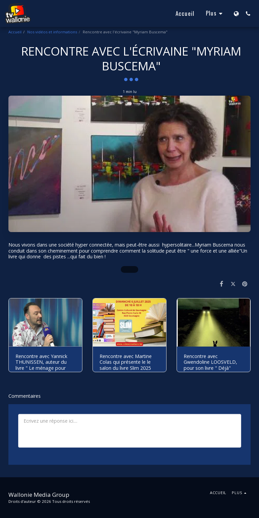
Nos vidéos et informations (52, 31)
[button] (248, 13)
